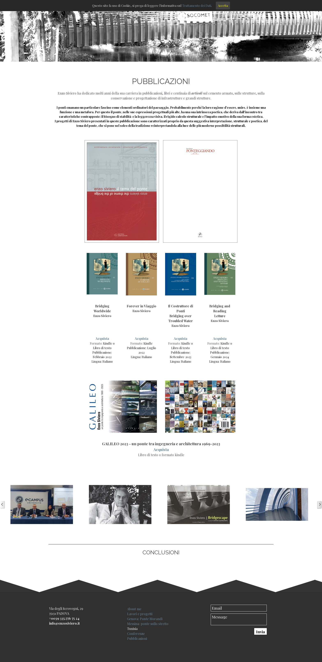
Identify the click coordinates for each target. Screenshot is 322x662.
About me (134, 609)
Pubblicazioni (137, 638)
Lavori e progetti (139, 614)
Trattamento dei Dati (196, 5)
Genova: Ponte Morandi (144, 619)
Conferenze (136, 633)
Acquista (102, 338)
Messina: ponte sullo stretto (147, 624)
